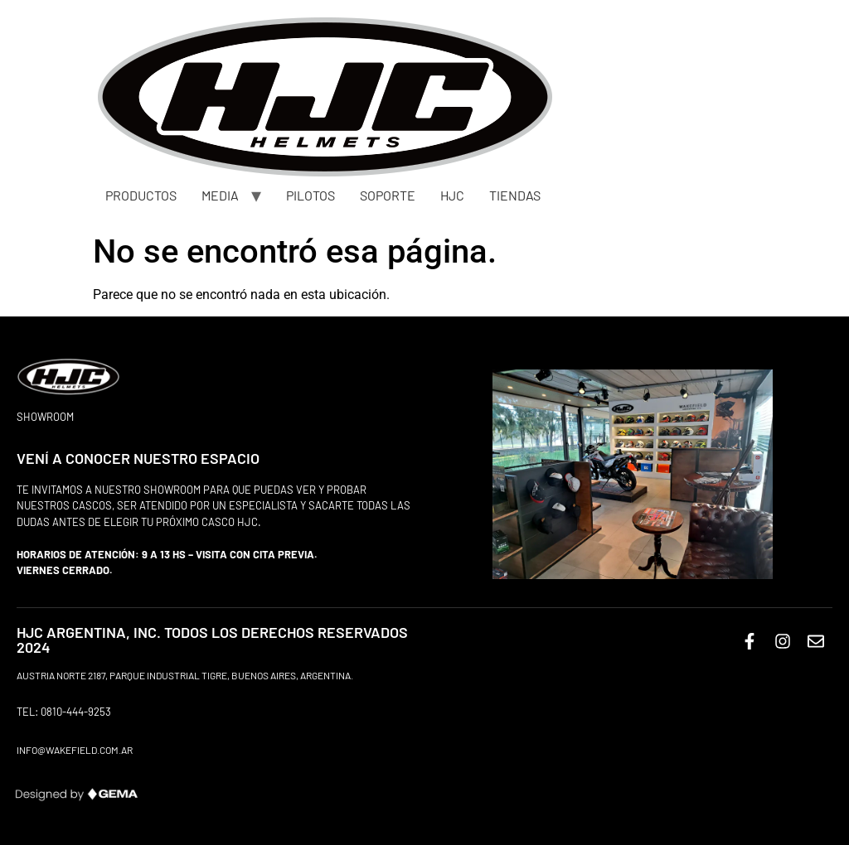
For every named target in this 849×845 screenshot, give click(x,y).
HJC (452, 195)
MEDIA (220, 195)
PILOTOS (310, 195)
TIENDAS (515, 195)
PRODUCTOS (141, 195)
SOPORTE (387, 195)
